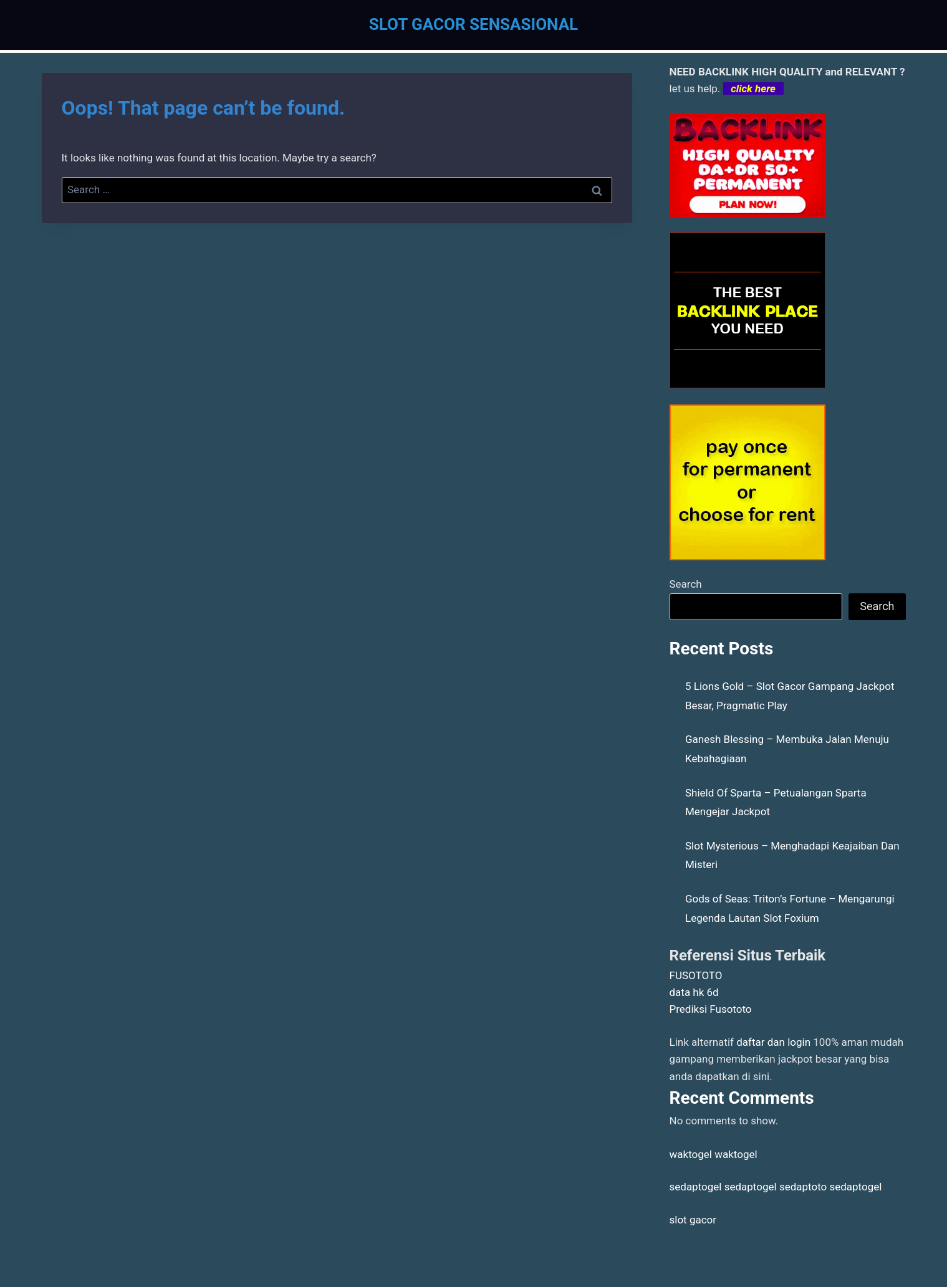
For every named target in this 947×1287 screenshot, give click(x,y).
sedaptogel (696, 1186)
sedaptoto (803, 1186)
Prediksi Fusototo (711, 1009)
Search (686, 584)
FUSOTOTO (696, 975)
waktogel (691, 1154)
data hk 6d (694, 992)
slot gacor (693, 1219)
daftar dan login (773, 1042)
